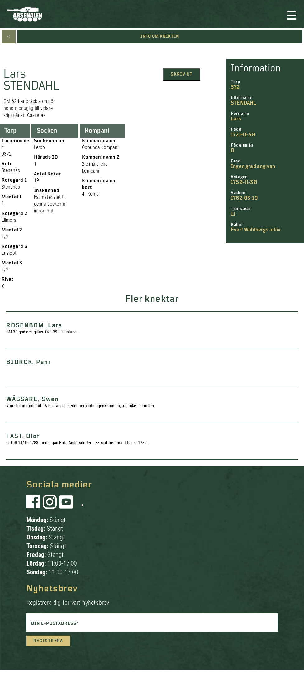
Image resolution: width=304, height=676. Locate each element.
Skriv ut (181, 74)
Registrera (48, 640)
